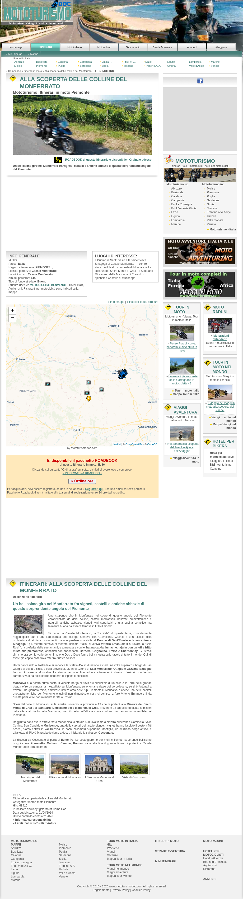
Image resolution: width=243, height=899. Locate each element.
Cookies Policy (141, 890)
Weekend (113, 848)
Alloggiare (221, 47)
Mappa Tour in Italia (186, 394)
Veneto (215, 65)
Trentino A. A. (153, 65)
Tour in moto (133, 47)
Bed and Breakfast (215, 862)
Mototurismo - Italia (223, 229)
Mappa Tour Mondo (119, 875)
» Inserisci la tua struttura (143, 302)
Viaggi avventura (117, 872)
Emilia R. (107, 61)
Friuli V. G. (130, 61)
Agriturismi (210, 865)
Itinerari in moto (33, 71)
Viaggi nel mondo (118, 868)
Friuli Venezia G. (21, 866)
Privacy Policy (121, 890)
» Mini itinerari (14, 54)
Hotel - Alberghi (213, 858)
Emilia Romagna (181, 204)
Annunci (192, 47)
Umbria (171, 65)
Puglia (61, 65)
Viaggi (111, 851)
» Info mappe (116, 302)
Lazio (148, 61)
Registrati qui (94, 489)
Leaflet (117, 444)
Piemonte (41, 65)
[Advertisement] (82, 213)
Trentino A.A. (67, 866)
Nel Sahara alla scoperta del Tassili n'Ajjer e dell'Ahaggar (182, 447)
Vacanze (112, 855)
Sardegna (85, 65)
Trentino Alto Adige (219, 212)
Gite (109, 844)
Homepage (15, 47)
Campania (86, 61)
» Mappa (33, 54)
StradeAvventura (162, 47)
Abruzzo (19, 61)
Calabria (63, 61)
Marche (215, 61)
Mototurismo (74, 47)
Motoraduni (103, 47)
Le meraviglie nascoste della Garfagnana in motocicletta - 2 (183, 380)
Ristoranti (209, 869)
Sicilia (105, 65)
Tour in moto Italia (187, 390)
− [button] (12, 318)
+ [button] (12, 310)
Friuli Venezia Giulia (183, 208)
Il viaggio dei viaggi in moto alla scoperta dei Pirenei (220, 406)
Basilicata (41, 61)
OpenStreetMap (135, 444)
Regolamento (101, 890)
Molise (18, 65)
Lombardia (195, 61)
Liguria (171, 61)
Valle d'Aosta (196, 65)
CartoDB (152, 444)
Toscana (128, 65)
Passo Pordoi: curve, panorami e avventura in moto (182, 347)
